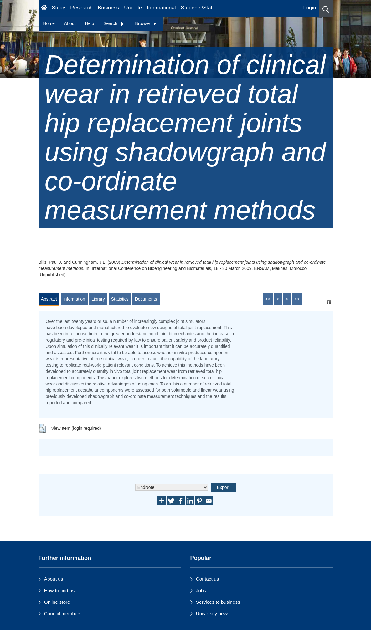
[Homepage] (44, 8)
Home (49, 23)
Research (81, 8)
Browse (146, 23)
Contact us (207, 579)
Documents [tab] (146, 299)
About (70, 23)
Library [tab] (98, 299)
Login (309, 8)
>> (296, 299)
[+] (329, 302)
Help (89, 23)
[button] (326, 8)
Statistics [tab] (120, 299)
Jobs (201, 590)
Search (113, 23)
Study (58, 8)
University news (213, 613)
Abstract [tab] (49, 299)
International (161, 8)
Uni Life (133, 8)
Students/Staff (197, 8)
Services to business (218, 602)
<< (267, 299)
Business (108, 8)
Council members (63, 613)
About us (53, 579)
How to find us (59, 590)
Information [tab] (74, 299)
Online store (57, 602)
